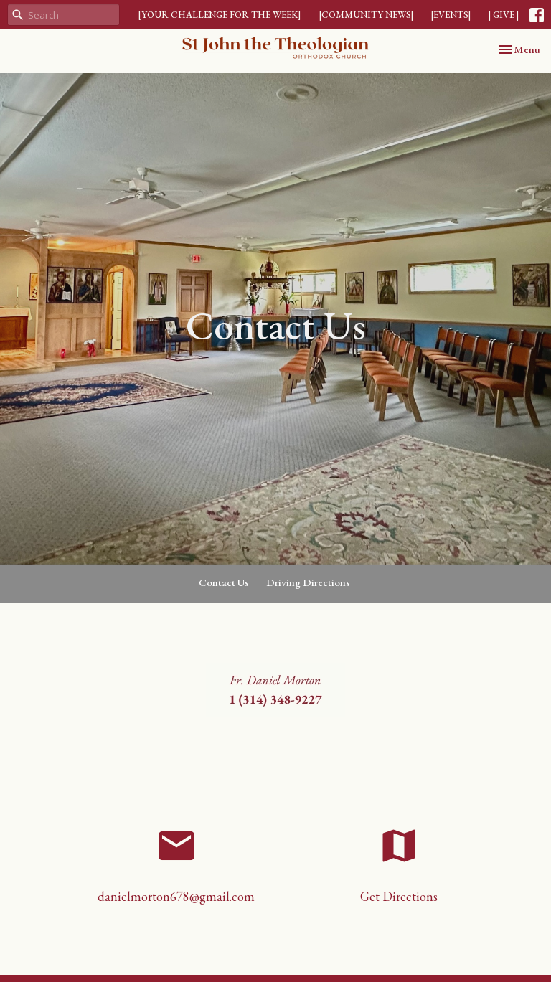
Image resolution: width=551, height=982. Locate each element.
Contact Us (224, 582)
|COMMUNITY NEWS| (366, 15)
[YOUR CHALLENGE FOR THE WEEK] (219, 15)
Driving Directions (308, 582)
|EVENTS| (451, 15)
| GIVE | (504, 15)
